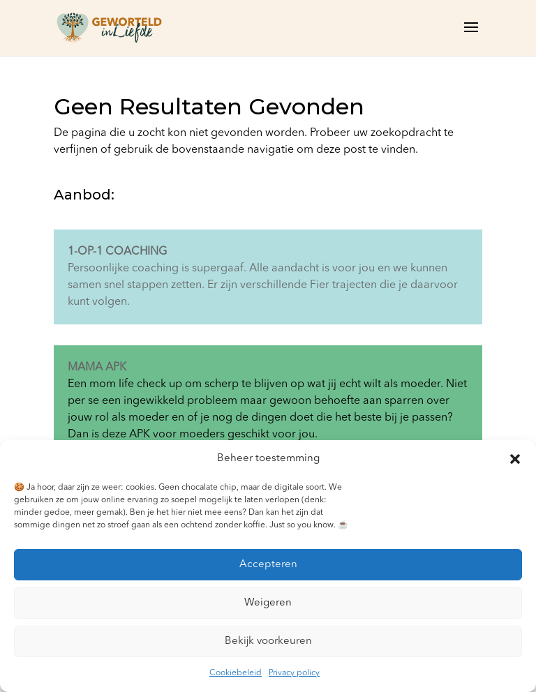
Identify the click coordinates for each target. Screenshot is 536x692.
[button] (515, 459)
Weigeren (268, 603)
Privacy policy (294, 673)
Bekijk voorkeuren (268, 641)
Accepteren (268, 564)
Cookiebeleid (235, 673)
